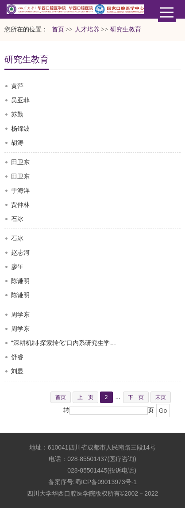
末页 (160, 397)
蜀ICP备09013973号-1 (106, 481)
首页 (58, 29)
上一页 (85, 397)
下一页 (136, 397)
